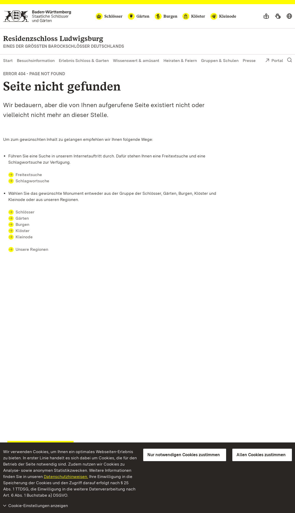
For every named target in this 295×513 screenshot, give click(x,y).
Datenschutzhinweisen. (66, 476)
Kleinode (24, 236)
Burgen (22, 224)
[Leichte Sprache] (266, 16)
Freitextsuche (29, 174)
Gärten (22, 218)
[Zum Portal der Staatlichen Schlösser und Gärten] (37, 16)
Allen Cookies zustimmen (261, 454)
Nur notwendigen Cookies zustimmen (183, 454)
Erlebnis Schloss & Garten (84, 60)
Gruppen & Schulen (220, 60)
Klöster (23, 230)
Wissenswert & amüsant (136, 60)
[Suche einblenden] (289, 60)
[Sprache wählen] (289, 16)
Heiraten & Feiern (180, 60)
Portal (274, 61)
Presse (249, 60)
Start (8, 60)
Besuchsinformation (36, 60)
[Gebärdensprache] (278, 16)
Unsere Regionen (32, 249)
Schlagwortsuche (32, 180)
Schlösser (25, 212)
